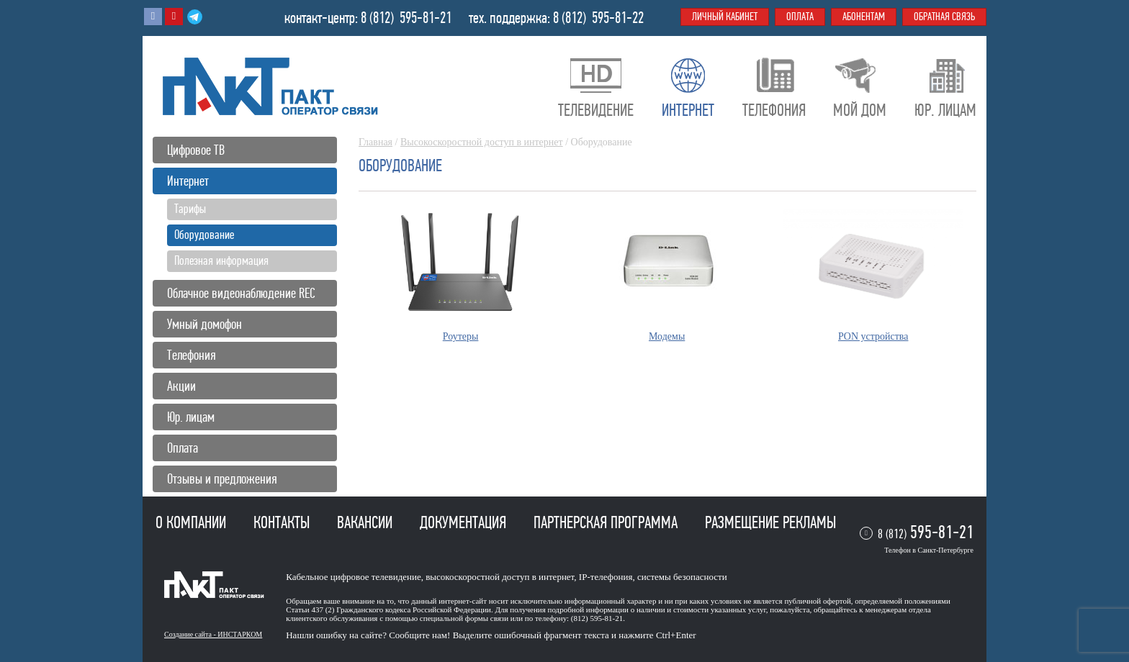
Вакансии (366, 522)
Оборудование (204, 234)
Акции (181, 386)
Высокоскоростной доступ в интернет (481, 142)
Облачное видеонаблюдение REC (241, 293)
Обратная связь (944, 16)
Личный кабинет (724, 16)
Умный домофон (204, 324)
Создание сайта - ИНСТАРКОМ (213, 634)
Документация (465, 522)
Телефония (191, 355)
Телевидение (596, 110)
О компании (193, 522)
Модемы (667, 336)
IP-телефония (606, 576)
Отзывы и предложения (222, 478)
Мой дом (859, 110)
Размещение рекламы (770, 522)
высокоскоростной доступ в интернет (500, 576)
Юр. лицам (191, 417)
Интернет (188, 181)
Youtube (174, 16)
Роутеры (461, 336)
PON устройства (873, 336)
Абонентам (863, 16)
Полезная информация (221, 260)
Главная (375, 142)
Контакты (283, 522)
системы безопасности (682, 576)
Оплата (182, 447)
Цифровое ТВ (196, 150)
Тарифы (190, 208)
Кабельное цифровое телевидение (353, 576)
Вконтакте (153, 16)
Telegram (195, 16)
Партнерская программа (607, 522)
